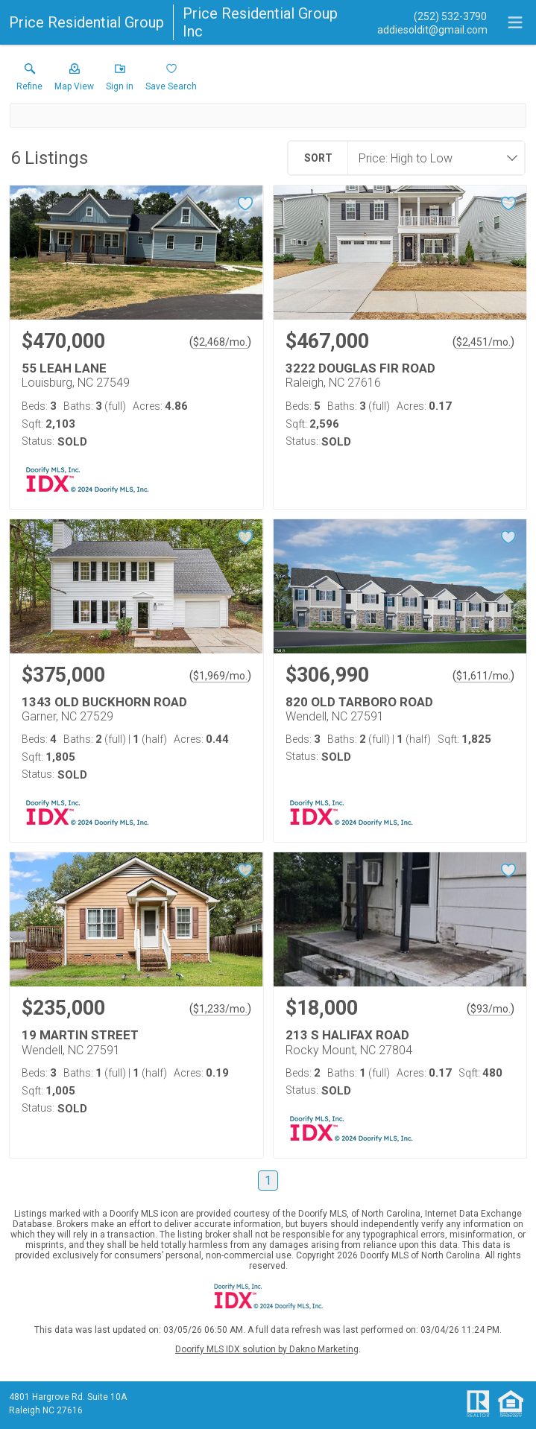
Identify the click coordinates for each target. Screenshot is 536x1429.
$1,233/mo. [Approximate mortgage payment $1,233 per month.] (220, 1009)
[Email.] (432, 29)
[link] (29, 80)
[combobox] (431, 158)
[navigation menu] (515, 22)
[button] (74, 80)
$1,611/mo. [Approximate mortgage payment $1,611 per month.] (483, 676)
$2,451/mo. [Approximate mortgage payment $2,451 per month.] (483, 342)
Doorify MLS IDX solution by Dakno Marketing (267, 1349)
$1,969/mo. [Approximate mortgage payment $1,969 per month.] (220, 676)
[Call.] (432, 15)
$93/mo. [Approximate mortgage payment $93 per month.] (490, 1009)
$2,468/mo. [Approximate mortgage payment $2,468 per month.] (220, 342)
